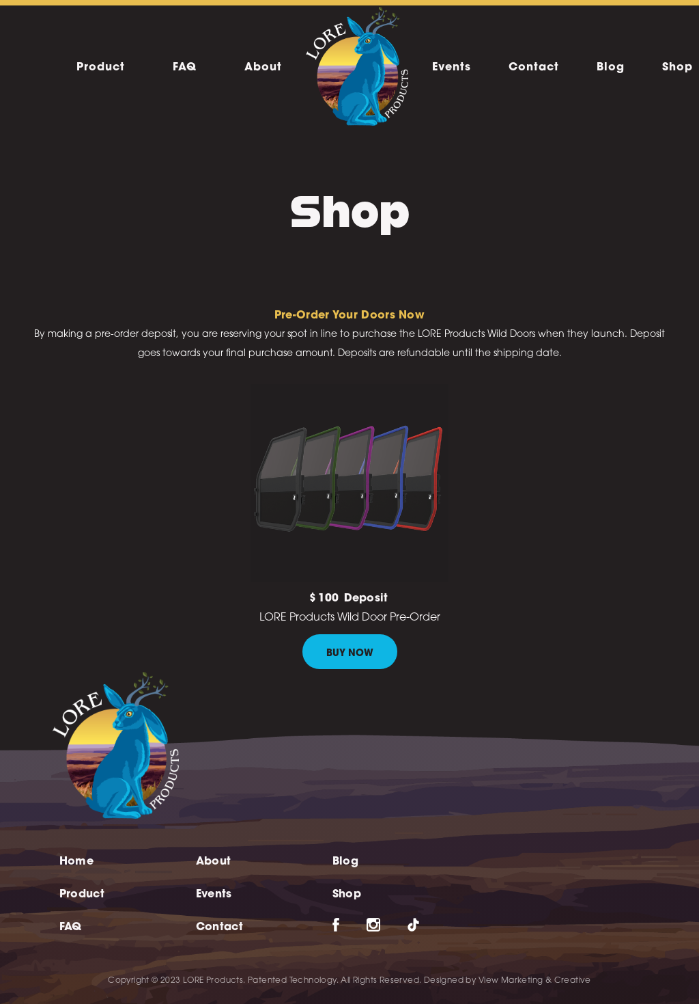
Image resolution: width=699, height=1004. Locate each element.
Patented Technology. (293, 981)
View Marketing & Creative (535, 981)
